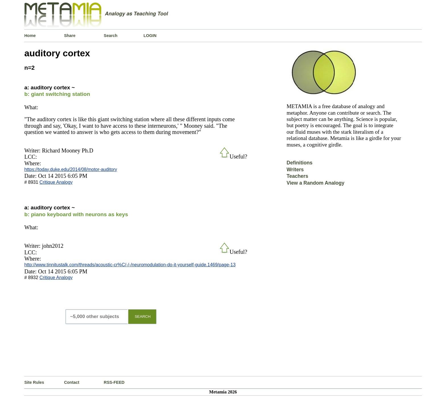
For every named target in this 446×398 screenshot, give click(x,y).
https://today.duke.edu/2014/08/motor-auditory (70, 169)
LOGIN (150, 35)
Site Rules (34, 382)
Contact (71, 382)
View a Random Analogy (315, 183)
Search (110, 35)
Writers (295, 169)
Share (69, 35)
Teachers (297, 176)
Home (30, 35)
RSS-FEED (114, 382)
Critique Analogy (56, 182)
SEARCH (143, 316)
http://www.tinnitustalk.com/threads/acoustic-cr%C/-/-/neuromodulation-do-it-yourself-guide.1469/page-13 (130, 264)
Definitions (300, 163)
